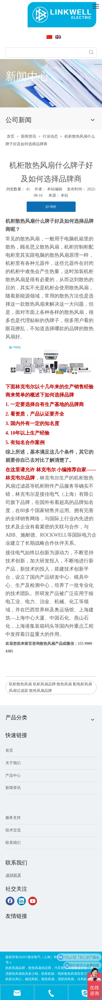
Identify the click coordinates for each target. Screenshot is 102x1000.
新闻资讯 (13, 788)
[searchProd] (46, 52)
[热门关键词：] (91, 52)
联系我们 (13, 843)
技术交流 (13, 830)
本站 (64, 195)
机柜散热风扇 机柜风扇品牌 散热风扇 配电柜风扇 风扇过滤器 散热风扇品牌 (50, 687)
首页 (9, 750)
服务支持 (13, 818)
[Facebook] (10, 901)
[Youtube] (32, 901)
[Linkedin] (21, 901)
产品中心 (13, 775)
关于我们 (13, 763)
